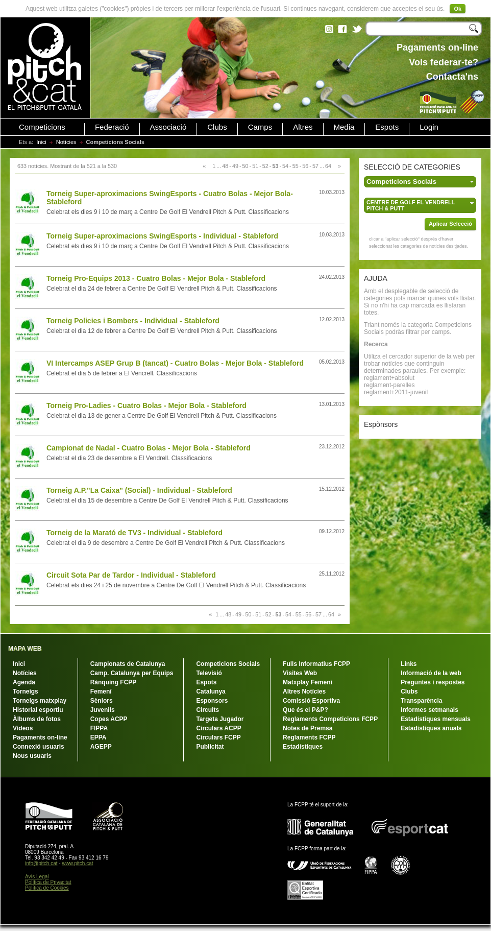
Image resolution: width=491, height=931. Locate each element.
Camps (260, 127)
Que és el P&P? (305, 709)
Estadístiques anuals (431, 728)
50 (245, 166)
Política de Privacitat (48, 882)
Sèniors (101, 700)
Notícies (66, 142)
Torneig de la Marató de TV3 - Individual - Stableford (134, 533)
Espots (387, 127)
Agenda (24, 682)
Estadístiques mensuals (436, 719)
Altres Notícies (304, 691)
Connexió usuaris (38, 746)
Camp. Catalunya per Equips (132, 673)
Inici (41, 142)
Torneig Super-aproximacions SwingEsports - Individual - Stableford (162, 236)
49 (235, 166)
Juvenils (102, 709)
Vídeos (23, 728)
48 (225, 166)
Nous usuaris (32, 755)
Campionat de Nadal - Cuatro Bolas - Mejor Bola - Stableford (148, 448)
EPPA (98, 737)
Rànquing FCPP (113, 682)
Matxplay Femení (307, 682)
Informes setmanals (429, 709)
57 (315, 166)
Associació (168, 127)
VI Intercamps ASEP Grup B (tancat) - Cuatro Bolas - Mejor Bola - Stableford (175, 363)
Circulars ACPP (218, 728)
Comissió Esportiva (311, 700)
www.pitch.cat (77, 863)
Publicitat (210, 746)
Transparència (421, 700)
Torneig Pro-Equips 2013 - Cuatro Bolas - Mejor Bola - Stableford (155, 278)
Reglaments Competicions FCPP (330, 719)
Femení (101, 691)
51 (255, 166)
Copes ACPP (109, 719)
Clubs (217, 127)
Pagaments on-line (40, 737)
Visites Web (300, 673)
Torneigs (25, 691)
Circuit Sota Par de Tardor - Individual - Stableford (131, 575)
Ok (457, 9)
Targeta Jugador (219, 719)
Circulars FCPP (218, 737)
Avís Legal (37, 876)
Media (344, 127)
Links (408, 663)
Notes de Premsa (307, 728)
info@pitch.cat (41, 863)
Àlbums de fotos (37, 719)
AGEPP (101, 746)
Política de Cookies (47, 888)
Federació (112, 127)
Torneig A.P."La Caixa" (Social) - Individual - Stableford (139, 490)
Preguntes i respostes (432, 682)
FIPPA (99, 728)
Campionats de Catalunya (127, 663)
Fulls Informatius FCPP (316, 663)
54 (285, 166)
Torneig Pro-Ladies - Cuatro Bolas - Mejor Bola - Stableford (146, 405)
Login (429, 127)
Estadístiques (303, 746)
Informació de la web (431, 673)
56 (305, 166)
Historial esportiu (38, 709)
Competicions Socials (228, 663)
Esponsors (212, 700)
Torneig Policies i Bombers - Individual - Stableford (132, 321)
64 (328, 166)
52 (265, 166)
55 (295, 166)
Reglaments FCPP (309, 737)
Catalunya (210, 691)
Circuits (207, 709)
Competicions (42, 127)
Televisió (209, 673)
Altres (302, 127)
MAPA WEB (24, 648)
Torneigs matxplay (39, 700)
